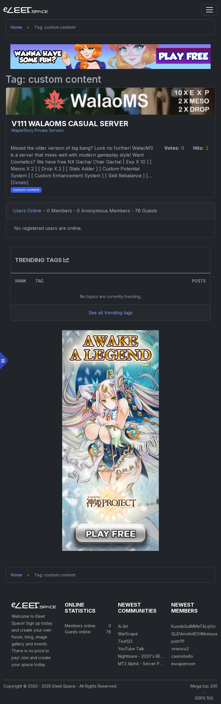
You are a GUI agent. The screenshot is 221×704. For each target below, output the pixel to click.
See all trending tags (110, 313)
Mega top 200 (204, 686)
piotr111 (177, 641)
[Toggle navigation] (209, 10)
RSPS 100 (204, 698)
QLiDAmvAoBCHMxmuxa (194, 633)
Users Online (27, 210)
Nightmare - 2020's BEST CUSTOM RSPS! (157, 656)
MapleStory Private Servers (38, 130)
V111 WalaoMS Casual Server (70, 123)
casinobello (182, 656)
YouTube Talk (131, 648)
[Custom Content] (26, 189)
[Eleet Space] (25, 10)
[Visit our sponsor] (110, 56)
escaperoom (183, 663)
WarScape (128, 633)
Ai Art (123, 626)
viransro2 (180, 648)
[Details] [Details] (19, 182)
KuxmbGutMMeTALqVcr (193, 626)
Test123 (125, 641)
